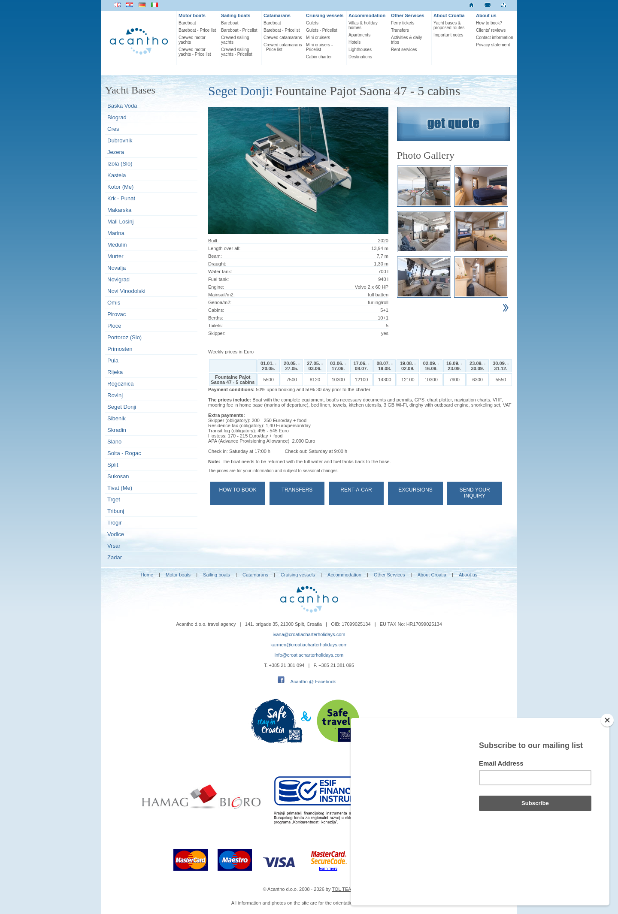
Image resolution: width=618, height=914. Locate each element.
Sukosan (118, 476)
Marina (115, 233)
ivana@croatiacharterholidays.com (309, 634)
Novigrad (118, 279)
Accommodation (366, 15)
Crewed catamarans (283, 37)
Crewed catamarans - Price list (283, 47)
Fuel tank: (218, 279)
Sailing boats (235, 15)
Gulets (312, 23)
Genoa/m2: (219, 302)
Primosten (120, 349)
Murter (115, 256)
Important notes (448, 35)
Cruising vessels (324, 15)
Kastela (116, 175)
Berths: (215, 317)
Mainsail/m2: (221, 294)
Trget (113, 499)
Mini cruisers (318, 37)
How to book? (489, 23)
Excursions (415, 490)
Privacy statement (493, 44)
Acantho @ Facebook (313, 681)
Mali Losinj (120, 221)
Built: (213, 240)
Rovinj (115, 395)
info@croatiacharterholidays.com (309, 655)
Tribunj (115, 511)
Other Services (407, 15)
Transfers (400, 30)
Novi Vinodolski (126, 291)
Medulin (117, 244)
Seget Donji (121, 407)
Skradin (116, 430)
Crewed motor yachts (192, 40)
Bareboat (187, 23)
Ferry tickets (402, 23)
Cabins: (216, 310)
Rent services (404, 49)
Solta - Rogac (124, 453)
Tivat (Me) (119, 488)
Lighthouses (360, 49)
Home (147, 574)
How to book (238, 490)
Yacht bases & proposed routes (448, 25)
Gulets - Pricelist (321, 30)
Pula (112, 360)
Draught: (217, 263)
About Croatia (449, 15)
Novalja (116, 268)
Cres (113, 129)
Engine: (216, 287)
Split (112, 465)
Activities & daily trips (406, 40)
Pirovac (116, 314)
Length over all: (224, 248)
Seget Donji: (240, 91)
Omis (113, 302)
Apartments (359, 35)
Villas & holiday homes (363, 25)
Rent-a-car (356, 490)
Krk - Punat (121, 198)
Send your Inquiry (474, 493)
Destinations (360, 56)
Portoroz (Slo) (124, 337)
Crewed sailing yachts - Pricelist (236, 52)
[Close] (607, 766)
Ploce (114, 326)
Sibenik (116, 418)
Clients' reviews (491, 30)
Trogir (114, 522)
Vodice (115, 534)
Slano (114, 441)
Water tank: (220, 271)
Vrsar (114, 546)
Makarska (119, 210)
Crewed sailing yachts (235, 40)
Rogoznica (120, 383)
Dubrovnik (120, 140)
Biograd (117, 117)
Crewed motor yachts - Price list (195, 52)
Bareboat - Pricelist (239, 30)
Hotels (354, 42)
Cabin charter (319, 56)
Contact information (494, 37)
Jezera (115, 152)
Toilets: (215, 325)
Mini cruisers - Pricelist (319, 47)
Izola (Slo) (120, 163)
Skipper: (216, 333)
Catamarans (277, 15)
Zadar (114, 557)
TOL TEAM (343, 889)
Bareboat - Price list (197, 30)
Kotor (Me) (120, 187)
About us (486, 15)
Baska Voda (122, 106)
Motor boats (192, 15)
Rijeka (115, 372)
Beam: (215, 256)
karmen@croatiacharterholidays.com (308, 644)
